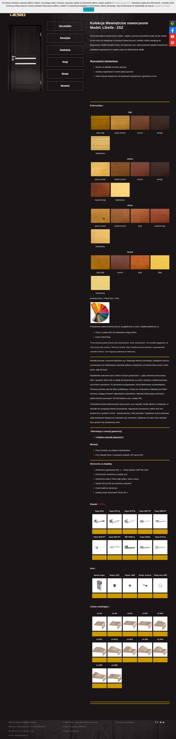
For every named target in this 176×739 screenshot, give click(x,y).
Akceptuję (89, 9)
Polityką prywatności (122, 3)
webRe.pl (81, 727)
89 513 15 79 (17, 731)
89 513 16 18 (29, 731)
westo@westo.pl (20, 735)
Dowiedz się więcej (162, 6)
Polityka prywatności (71, 731)
